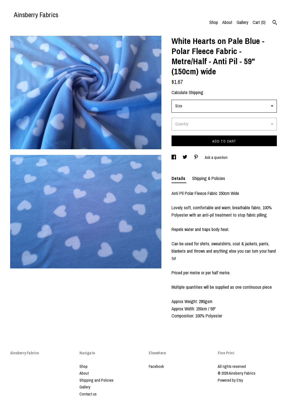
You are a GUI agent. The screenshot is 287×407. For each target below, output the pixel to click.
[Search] (275, 23)
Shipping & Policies (208, 178)
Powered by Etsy (230, 380)
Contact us (88, 394)
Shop (213, 22)
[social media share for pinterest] (196, 157)
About (227, 22)
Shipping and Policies (96, 380)
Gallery (242, 22)
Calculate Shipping (187, 92)
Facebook (156, 366)
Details (179, 178)
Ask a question (216, 157)
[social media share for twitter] (185, 157)
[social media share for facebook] (174, 157)
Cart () (259, 22)
